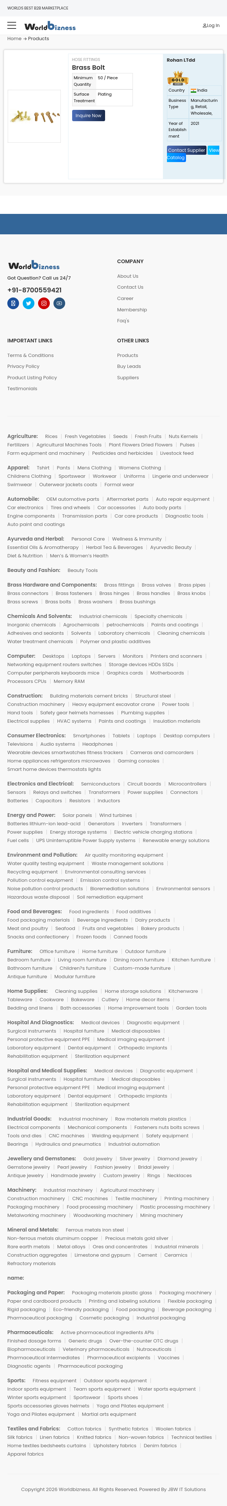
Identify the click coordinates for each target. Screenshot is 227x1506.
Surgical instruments (31, 1031)
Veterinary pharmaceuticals (96, 1349)
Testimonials (22, 388)
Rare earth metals (28, 1246)
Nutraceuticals (154, 1349)
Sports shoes (123, 1397)
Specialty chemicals (159, 616)
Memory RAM (69, 681)
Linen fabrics (55, 1437)
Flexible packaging (190, 1301)
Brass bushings (138, 601)
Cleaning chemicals (181, 633)
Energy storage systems (78, 832)
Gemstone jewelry (28, 1167)
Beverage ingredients (102, 920)
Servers (107, 656)
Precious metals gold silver (136, 1238)
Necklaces (179, 1175)
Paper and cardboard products (44, 1301)
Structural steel (153, 696)
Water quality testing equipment (45, 863)
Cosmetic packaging (104, 1317)
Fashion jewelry (112, 1167)
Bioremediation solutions (119, 888)
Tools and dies (24, 1135)
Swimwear (19, 484)
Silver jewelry (135, 1158)
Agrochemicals (81, 624)
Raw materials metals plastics (150, 1119)
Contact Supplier (186, 150)
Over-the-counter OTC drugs (143, 1340)
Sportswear (72, 476)
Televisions (20, 744)
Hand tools (20, 712)
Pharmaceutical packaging (39, 1317)
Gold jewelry (97, 1158)
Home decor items (148, 999)
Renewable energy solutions (176, 840)
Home (14, 38)
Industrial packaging (161, 1317)
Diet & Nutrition (25, 555)
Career (125, 298)
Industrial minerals (177, 1246)
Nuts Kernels (183, 436)
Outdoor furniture (145, 951)
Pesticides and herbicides (122, 453)
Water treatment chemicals (40, 641)
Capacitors (49, 800)
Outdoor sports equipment (115, 1380)
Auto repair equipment (183, 499)
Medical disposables (136, 1031)
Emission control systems (110, 880)
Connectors (184, 792)
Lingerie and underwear (180, 476)
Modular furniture (75, 976)
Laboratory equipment (34, 1047)
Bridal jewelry (154, 1167)
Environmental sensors (183, 888)
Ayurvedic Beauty (170, 547)
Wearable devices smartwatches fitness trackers (65, 752)
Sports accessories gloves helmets (48, 1405)
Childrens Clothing (29, 476)
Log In (211, 25)
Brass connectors (27, 593)
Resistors (79, 800)
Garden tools (191, 1008)
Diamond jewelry (177, 1158)
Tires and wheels (70, 507)
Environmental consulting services (105, 871)
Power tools (175, 704)
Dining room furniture (139, 959)
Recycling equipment (32, 871)
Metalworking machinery (36, 1215)
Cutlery (110, 999)
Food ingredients (89, 911)
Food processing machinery (100, 1207)
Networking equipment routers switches (54, 664)
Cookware (52, 999)
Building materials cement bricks (89, 696)
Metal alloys (71, 1246)
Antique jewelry (25, 1175)
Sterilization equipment (102, 1056)
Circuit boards (144, 783)
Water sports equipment (167, 1389)
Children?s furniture (83, 968)
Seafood (65, 928)
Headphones (97, 744)
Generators (101, 823)
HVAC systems (74, 721)
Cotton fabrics (84, 1428)
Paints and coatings (174, 624)
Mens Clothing (94, 467)
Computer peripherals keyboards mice (53, 673)
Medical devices (100, 1022)
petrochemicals (125, 624)
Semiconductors (100, 783)
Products (127, 355)
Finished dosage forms (34, 1340)
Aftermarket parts (128, 499)
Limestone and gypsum (103, 1255)
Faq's (123, 320)
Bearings (17, 1144)
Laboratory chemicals (124, 633)
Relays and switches (57, 792)
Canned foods (131, 936)
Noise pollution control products (45, 888)
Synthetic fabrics (128, 1428)
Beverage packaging (186, 1309)
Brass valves (156, 585)
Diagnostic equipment (153, 1022)
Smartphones (89, 735)
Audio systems (57, 744)
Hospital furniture (84, 1031)
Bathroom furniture (29, 968)
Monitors (133, 656)
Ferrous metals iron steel (95, 1230)
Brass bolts (58, 601)
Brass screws (22, 601)
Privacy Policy (23, 366)
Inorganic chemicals (31, 624)
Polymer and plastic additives (115, 641)
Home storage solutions (133, 991)
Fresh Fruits (148, 436)
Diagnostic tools (184, 516)
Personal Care (88, 539)
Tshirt (43, 467)
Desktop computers (187, 735)
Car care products (136, 516)
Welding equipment (115, 1135)
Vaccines (169, 1357)
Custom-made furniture (142, 968)
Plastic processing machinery (175, 1207)
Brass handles (153, 593)
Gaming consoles (138, 760)
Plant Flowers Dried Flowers (140, 444)
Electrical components (33, 1127)
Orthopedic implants (142, 1047)
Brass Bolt (88, 67)
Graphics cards (125, 673)
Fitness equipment (55, 1380)
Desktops (53, 656)
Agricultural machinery (127, 1190)
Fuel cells (18, 840)
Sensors (16, 792)
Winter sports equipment (36, 1397)
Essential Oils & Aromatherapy (43, 547)
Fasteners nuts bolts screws (167, 1127)
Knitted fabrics (94, 1437)
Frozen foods (92, 936)
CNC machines (66, 1135)
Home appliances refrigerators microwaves (58, 760)
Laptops (81, 656)
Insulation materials (176, 721)
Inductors (109, 800)
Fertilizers (18, 444)
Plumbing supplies (143, 712)
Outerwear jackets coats (68, 484)
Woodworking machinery (103, 1215)
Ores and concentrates (120, 1246)
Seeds (120, 436)
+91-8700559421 (34, 290)
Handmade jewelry (73, 1175)
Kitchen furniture (191, 959)
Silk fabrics (20, 1437)
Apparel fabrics (25, 1454)
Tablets (121, 735)
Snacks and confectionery (38, 936)
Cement (147, 1255)
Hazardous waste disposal (38, 897)
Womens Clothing (140, 467)
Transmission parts (84, 516)
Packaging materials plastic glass (112, 1292)
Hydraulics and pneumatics (68, 1144)
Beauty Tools (83, 570)
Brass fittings (119, 585)
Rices (51, 436)
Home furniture (100, 951)
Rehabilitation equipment (37, 1056)
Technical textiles (191, 1437)
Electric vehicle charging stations (153, 832)
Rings (153, 1175)
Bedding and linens (30, 1008)
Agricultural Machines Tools (68, 444)
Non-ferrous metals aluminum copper (52, 1238)
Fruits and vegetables (108, 928)
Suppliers (128, 377)
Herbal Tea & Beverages (114, 547)
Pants (63, 467)
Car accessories (116, 507)
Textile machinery (136, 1198)
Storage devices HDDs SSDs (141, 664)
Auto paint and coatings (36, 524)
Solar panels (77, 815)
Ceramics (175, 1255)
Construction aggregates (37, 1255)
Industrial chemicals (103, 616)
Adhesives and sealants (35, 633)
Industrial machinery (83, 1119)
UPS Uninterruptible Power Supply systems (85, 840)
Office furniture (57, 951)
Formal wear (119, 484)
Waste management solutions (128, 863)
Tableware (19, 999)
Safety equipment (167, 1135)
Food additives (133, 911)
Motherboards (167, 673)
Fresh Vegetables (85, 436)
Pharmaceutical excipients (118, 1357)
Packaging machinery (33, 1207)
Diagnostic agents (29, 1366)
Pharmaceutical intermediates (43, 1357)
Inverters (132, 823)
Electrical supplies (28, 721)
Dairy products (152, 920)
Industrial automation (134, 1144)
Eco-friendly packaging (81, 1309)
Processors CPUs (26, 681)
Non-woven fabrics (141, 1437)
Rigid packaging (26, 1309)
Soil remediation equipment (110, 897)
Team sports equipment (102, 1389)
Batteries (17, 800)
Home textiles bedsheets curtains (46, 1445)
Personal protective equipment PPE (48, 1039)
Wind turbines (115, 815)
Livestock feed (177, 453)
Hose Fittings (86, 60)
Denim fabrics (160, 1445)
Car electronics (25, 507)
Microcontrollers (187, 783)
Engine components (31, 516)
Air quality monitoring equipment (124, 855)
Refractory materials (31, 1263)
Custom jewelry (121, 1175)
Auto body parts (162, 507)
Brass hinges (114, 593)
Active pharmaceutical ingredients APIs (107, 1332)
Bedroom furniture (29, 959)
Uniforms (134, 476)
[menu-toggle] (11, 25)
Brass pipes (191, 585)
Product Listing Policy (32, 377)
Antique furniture (27, 976)
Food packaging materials (38, 920)
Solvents (81, 633)
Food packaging (135, 1309)
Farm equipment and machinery (46, 453)
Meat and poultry (27, 928)
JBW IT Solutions (187, 1489)
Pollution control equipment (40, 880)
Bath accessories (80, 1008)
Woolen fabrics (173, 1428)
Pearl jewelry (72, 1167)
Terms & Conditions (30, 355)
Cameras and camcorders (162, 752)
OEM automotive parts (72, 499)
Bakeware (82, 999)
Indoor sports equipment (36, 1389)
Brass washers (95, 601)
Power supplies (145, 792)
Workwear (104, 476)
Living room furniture (82, 959)
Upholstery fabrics (114, 1445)
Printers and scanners (176, 656)
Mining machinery (161, 1215)
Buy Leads (129, 366)
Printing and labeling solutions (125, 1301)
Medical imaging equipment (131, 1039)
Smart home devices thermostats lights (54, 769)
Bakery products (160, 928)
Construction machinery (36, 704)
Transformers (104, 792)
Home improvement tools (138, 1008)
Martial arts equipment (109, 1414)
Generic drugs (85, 1340)
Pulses (187, 444)
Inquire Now (88, 115)
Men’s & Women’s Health (79, 555)
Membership (132, 309)
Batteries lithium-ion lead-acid (44, 823)
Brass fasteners (74, 593)
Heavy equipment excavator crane (113, 704)
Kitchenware (183, 991)
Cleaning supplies (76, 991)
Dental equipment (89, 1047)
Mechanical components (97, 1127)
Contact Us (130, 287)
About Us (127, 276)
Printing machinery (186, 1198)
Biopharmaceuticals (31, 1349)
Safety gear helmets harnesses (77, 712)
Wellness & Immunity (137, 539)
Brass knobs (192, 593)
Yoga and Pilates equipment (130, 1405)
